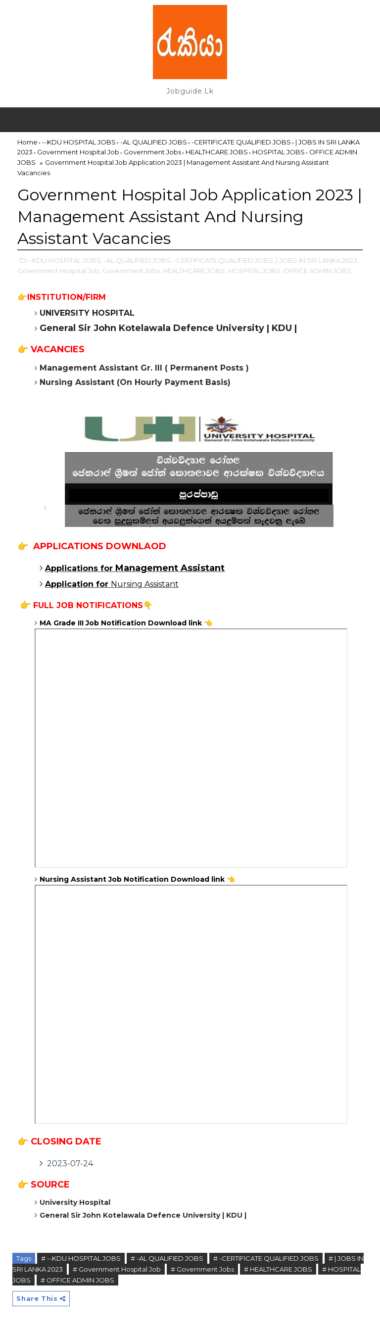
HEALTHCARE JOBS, (195, 271)
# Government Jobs (202, 1269)
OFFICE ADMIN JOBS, (318, 271)
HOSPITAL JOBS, (255, 271)
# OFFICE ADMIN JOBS (77, 1280)
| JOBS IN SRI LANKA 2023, (317, 260)
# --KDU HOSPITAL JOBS (81, 1258)
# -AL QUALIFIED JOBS (167, 1258)
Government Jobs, (131, 271)
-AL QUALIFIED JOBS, (138, 260)
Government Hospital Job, (59, 271)
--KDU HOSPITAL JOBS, (64, 260)
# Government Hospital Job (117, 1269)
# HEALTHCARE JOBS (278, 1269)
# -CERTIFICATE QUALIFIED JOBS (266, 1258)
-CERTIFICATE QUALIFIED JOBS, (224, 260)
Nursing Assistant (112, 584)
